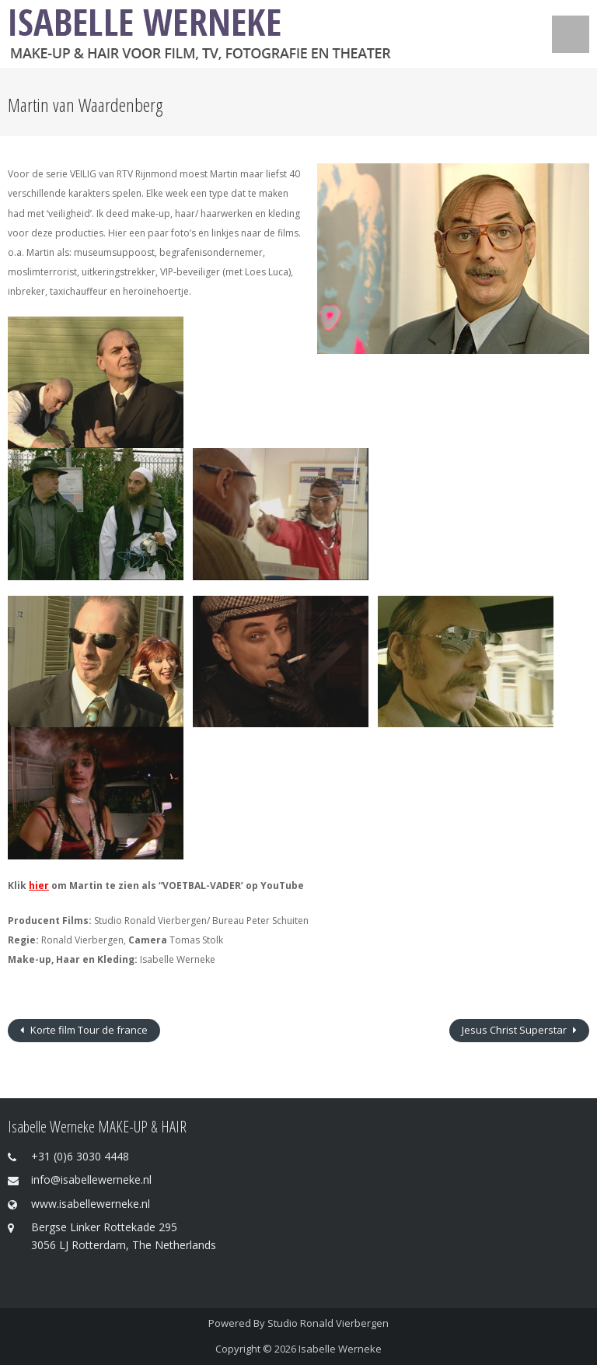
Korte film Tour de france (88, 1030)
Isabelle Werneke (340, 1349)
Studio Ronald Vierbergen (328, 1323)
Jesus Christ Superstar (515, 1030)
